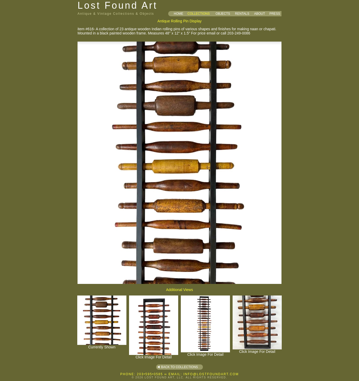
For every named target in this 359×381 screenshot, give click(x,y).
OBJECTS (223, 14)
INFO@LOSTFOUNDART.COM (211, 374)
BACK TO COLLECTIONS (179, 367)
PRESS (274, 14)
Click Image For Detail (153, 355)
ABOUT (259, 14)
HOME (178, 14)
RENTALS (242, 14)
